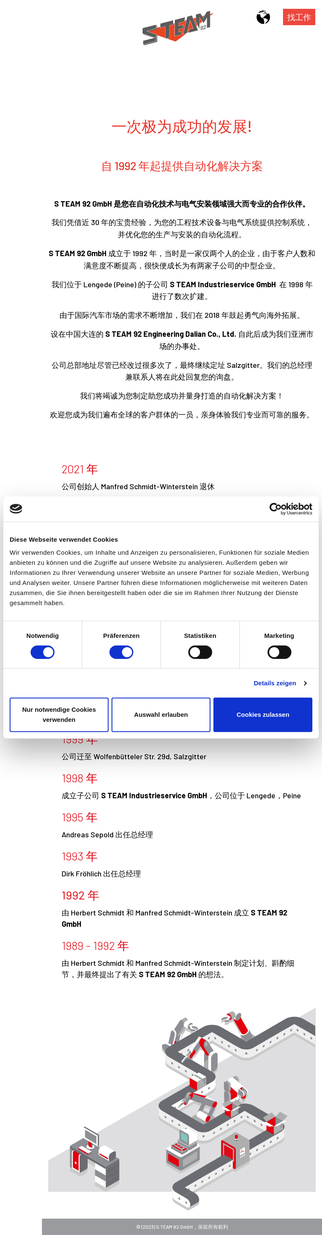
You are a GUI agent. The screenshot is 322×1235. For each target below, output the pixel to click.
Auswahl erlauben (161, 714)
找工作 (299, 17)
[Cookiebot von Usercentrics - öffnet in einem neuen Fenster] (275, 509)
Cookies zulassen (262, 714)
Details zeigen (275, 683)
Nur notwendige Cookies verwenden (59, 714)
